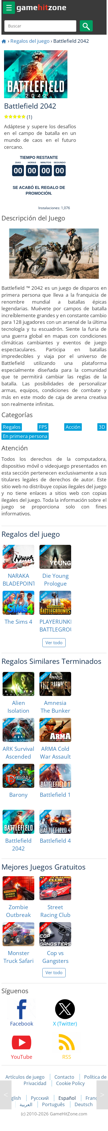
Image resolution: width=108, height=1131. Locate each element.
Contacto (64, 1077)
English (13, 1098)
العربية (26, 1104)
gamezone (41, 7)
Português (54, 1104)
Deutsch (84, 1104)
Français (95, 1098)
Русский (40, 1098)
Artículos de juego (25, 1077)
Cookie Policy (70, 1083)
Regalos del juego (30, 41)
